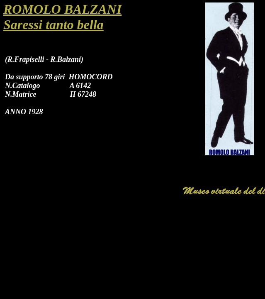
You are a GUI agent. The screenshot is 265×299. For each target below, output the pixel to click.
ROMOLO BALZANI (62, 9)
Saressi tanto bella (53, 24)
